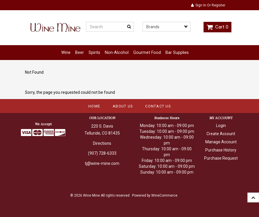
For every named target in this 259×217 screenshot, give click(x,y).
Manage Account (221, 142)
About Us (123, 106)
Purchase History (220, 150)
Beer (79, 52)
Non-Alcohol (117, 52)
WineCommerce (164, 195)
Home (94, 106)
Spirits (94, 52)
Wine (66, 52)
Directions (102, 143)
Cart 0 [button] (217, 27)
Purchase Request (221, 158)
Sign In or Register (208, 5)
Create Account (220, 133)
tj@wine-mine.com (102, 163)
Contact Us (158, 106)
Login (221, 125)
